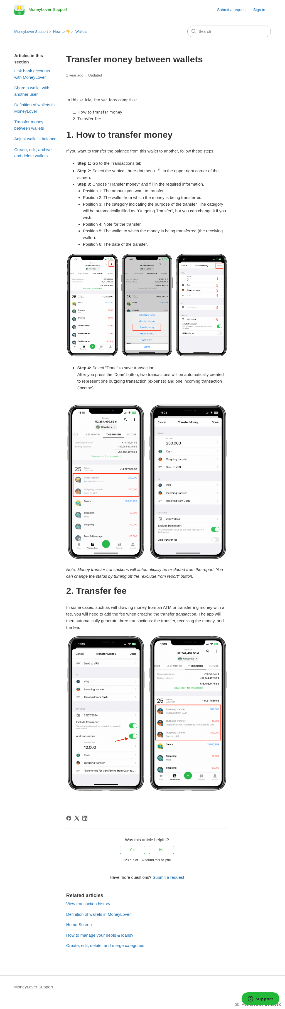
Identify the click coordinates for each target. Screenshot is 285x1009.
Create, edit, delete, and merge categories (105, 945)
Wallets (81, 31)
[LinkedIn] (84, 818)
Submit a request (232, 10)
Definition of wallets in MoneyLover (34, 108)
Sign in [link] (259, 10)
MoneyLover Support (31, 31)
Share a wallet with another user (31, 91)
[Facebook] (68, 818)
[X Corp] (76, 818)
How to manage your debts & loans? (100, 935)
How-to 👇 (61, 31)
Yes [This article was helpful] (132, 850)
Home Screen (79, 924)
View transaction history (88, 903)
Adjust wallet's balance (35, 138)
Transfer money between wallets (29, 125)
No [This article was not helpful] (161, 850)
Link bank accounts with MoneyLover (32, 74)
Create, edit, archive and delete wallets (32, 152)
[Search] (229, 31)
